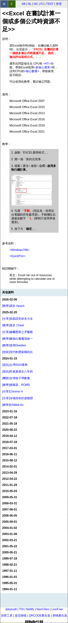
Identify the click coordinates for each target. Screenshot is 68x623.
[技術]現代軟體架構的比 (17, 352)
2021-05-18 (9, 423)
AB (23, 3)
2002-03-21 (9, 540)
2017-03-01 (9, 448)
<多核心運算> (43, 67)
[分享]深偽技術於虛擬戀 (17, 398)
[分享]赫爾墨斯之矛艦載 (17, 332)
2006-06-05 (9, 515)
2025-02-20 (9, 312)
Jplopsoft (11, 609)
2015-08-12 (9, 460)
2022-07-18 (9, 417)
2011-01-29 (9, 484)
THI (21, 609)
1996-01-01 (9, 576)
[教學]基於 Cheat (13, 325)
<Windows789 (18, 249)
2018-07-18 (9, 442)
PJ (42, 3)
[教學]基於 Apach (13, 305)
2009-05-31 (9, 497)
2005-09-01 (9, 521)
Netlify (30, 609)
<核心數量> (31, 71)
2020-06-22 (9, 429)
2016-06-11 (9, 454)
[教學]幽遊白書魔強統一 (17, 338)
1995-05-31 (9, 583)
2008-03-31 (9, 503)
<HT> (47, 63)
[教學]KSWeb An (13, 404)
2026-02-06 (9, 299)
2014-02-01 (9, 466)
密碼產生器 (60, 615)
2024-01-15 (9, 358)
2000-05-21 (9, 552)
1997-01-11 (9, 570)
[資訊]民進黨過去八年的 (17, 371)
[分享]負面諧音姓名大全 (17, 318)
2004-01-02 (9, 527)
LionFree (57, 609)
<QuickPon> (17, 256)
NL (30, 3)
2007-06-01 (9, 509)
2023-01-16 (9, 411)
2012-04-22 (9, 478)
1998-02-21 (9, 564)
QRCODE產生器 (39, 615)
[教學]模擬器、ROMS (16, 384)
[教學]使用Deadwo (14, 345)
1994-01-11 (9, 589)
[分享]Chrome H (12, 391)
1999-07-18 (9, 558)
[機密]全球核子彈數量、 (17, 378)
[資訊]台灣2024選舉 (15, 364)
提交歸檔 (20, 615)
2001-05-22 (9, 546)
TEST (49, 3)
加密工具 (7, 615)
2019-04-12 (9, 435)
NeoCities (42, 609)
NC (36, 3)
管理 (59, 3)
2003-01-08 (9, 534)
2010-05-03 (9, 491)
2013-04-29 (9, 472)
